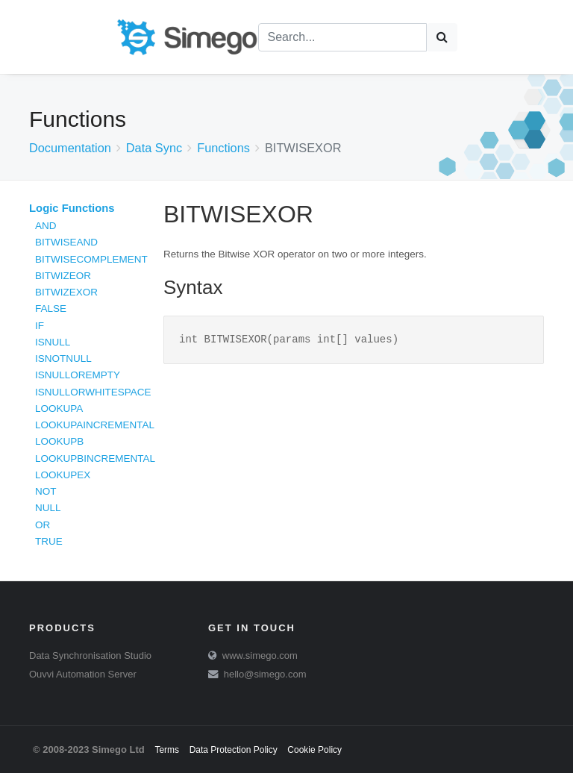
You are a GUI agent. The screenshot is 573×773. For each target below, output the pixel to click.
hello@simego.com (265, 674)
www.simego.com (260, 655)
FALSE (50, 308)
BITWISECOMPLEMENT (91, 259)
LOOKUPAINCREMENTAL (94, 425)
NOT (46, 491)
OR (42, 525)
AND (46, 225)
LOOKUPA (59, 408)
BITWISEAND (66, 242)
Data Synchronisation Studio (90, 655)
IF (39, 325)
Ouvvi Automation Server (83, 674)
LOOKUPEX (62, 475)
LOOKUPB (59, 441)
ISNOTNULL (63, 358)
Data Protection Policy (234, 750)
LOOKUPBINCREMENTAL (95, 458)
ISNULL (52, 342)
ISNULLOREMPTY (77, 375)
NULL (48, 507)
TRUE (49, 541)
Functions (223, 147)
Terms (166, 750)
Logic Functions (72, 208)
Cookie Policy (314, 750)
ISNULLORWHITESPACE (93, 392)
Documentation (70, 147)
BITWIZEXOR (66, 292)
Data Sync (154, 147)
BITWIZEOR (63, 275)
